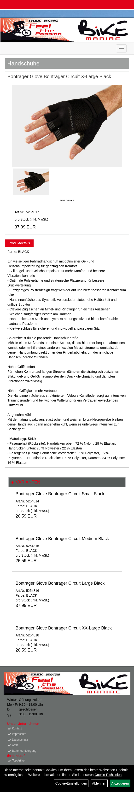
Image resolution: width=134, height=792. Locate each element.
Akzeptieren (120, 783)
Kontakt (17, 728)
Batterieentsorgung (24, 750)
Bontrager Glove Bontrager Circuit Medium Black (62, 538)
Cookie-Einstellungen (71, 783)
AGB (15, 745)
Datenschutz (20, 739)
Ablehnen (99, 783)
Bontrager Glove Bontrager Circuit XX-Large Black (64, 628)
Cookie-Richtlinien (108, 775)
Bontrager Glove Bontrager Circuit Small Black (60, 493)
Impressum (19, 734)
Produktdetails (19, 243)
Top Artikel (18, 760)
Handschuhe (23, 63)
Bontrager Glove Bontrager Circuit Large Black (60, 583)
